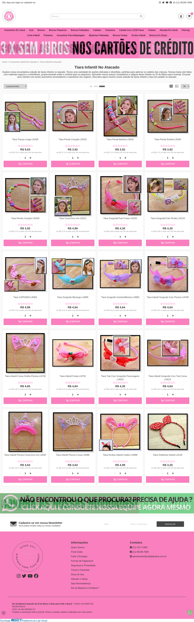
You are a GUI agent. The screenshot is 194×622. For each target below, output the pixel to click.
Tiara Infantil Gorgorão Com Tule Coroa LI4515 (167, 378)
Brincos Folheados (80, 30)
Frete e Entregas (79, 556)
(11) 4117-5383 (138, 547)
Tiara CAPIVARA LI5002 (25, 297)
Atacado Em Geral (169, 30)
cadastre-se (29, 2)
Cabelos (97, 30)
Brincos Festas (120, 35)
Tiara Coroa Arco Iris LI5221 (72, 218)
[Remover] (20, 158)
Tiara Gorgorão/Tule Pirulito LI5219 (168, 218)
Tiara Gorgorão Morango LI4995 (72, 297)
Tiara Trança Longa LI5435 (25, 139)
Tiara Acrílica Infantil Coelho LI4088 (120, 455)
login (18, 2)
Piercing (186, 30)
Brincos (41, 30)
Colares (152, 30)
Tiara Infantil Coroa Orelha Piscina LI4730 (25, 376)
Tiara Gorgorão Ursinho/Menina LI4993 (120, 297)
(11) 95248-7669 (182, 2)
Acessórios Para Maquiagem (71, 35)
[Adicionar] (30, 158)
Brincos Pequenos (58, 30)
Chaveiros (110, 30)
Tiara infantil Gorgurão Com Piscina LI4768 (168, 297)
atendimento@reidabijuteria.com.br (148, 556)
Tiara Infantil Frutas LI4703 (73, 376)
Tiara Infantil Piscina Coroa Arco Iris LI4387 (25, 455)
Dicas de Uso (77, 574)
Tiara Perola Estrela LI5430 (167, 139)
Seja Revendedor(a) (81, 583)
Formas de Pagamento (82, 561)
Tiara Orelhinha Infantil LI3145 (167, 455)
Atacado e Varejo (79, 579)
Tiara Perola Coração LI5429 (25, 218)
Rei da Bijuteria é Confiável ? (85, 588)
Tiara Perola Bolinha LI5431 (120, 139)
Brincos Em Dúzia (158, 35)
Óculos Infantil (138, 35)
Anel (31, 30)
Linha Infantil (33, 35)
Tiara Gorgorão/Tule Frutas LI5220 (120, 218)
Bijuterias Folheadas (99, 35)
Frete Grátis (77, 552)
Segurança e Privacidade (83, 565)
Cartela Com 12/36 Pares (131, 30)
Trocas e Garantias (80, 570)
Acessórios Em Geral (14, 30)
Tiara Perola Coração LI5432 (73, 139)
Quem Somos (77, 547)
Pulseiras (48, 35)
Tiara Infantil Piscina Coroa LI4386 (73, 455)
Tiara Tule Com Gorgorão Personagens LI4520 (120, 378)
